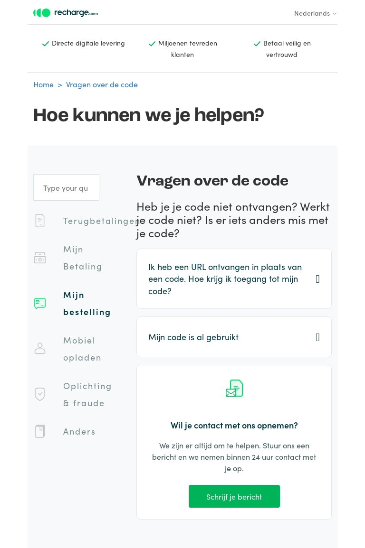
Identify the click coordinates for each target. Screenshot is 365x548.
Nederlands (315, 13)
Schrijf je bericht (234, 496)
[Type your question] (66, 187)
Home (43, 84)
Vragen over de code (102, 84)
